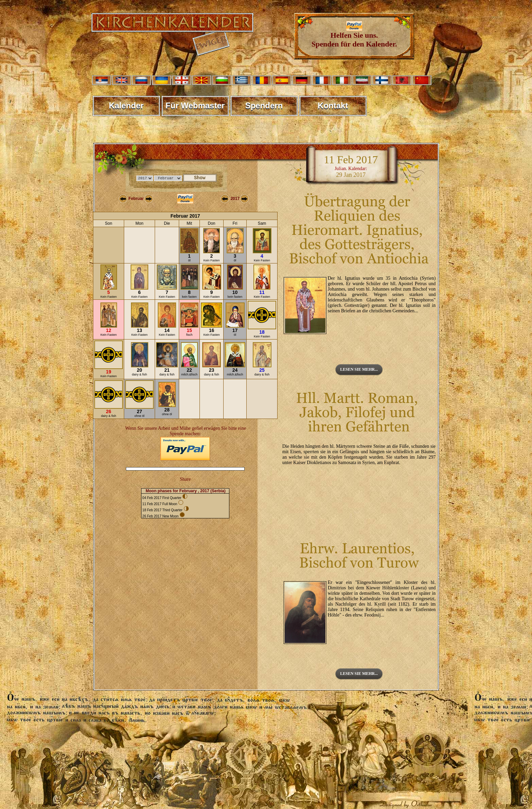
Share (185, 479)
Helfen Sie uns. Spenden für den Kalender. (354, 36)
